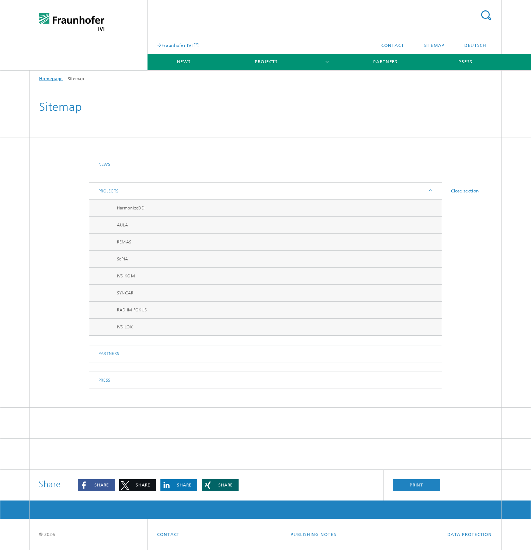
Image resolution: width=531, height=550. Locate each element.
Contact (392, 45)
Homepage (51, 78)
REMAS (124, 242)
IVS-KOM (126, 276)
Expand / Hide (430, 191)
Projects (266, 61)
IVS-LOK (125, 326)
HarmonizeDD (131, 208)
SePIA (122, 259)
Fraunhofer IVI (177, 45)
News (184, 61)
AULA (122, 225)
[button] (96, 485)
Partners (385, 61)
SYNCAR (125, 293)
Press (465, 61)
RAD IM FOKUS (132, 309)
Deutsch (475, 45)
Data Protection (469, 534)
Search (486, 15)
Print (417, 485)
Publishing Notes (313, 534)
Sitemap (434, 45)
